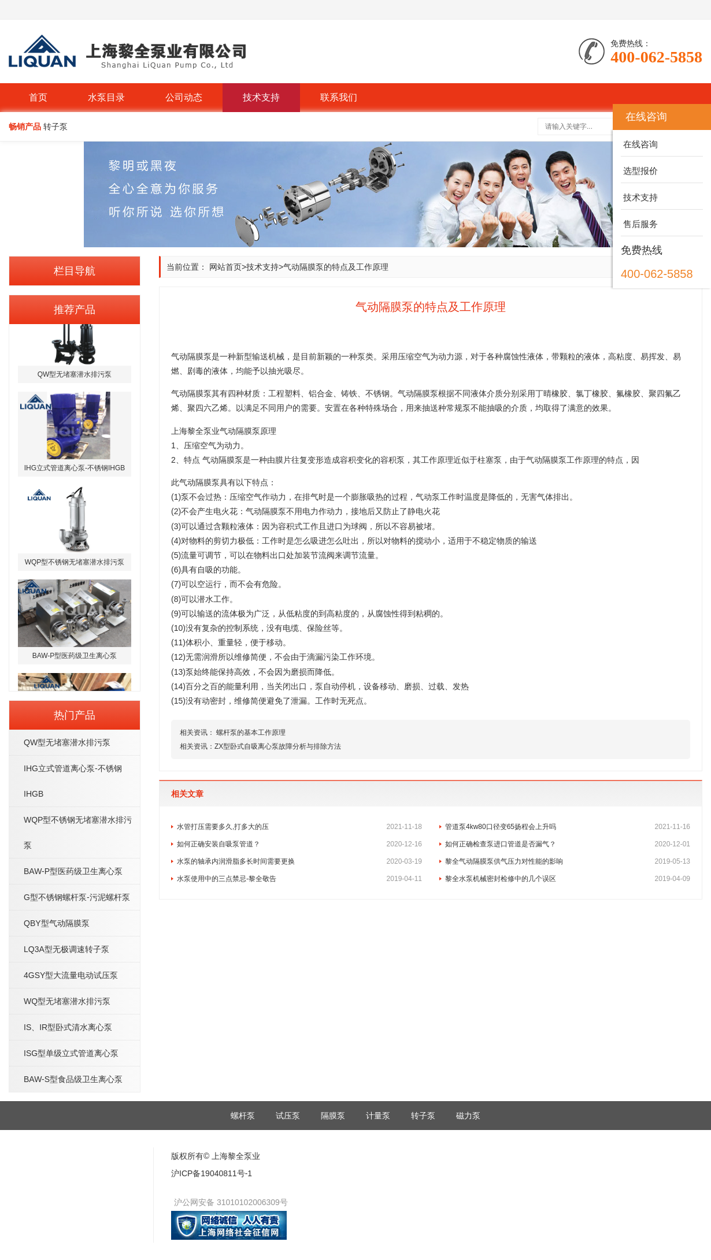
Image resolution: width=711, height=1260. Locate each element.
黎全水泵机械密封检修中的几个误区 (567, 878)
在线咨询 (639, 144)
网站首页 (225, 267)
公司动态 (183, 97)
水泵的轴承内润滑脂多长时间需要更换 (299, 861)
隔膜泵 (333, 1115)
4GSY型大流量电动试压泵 (71, 975)
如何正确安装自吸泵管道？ (299, 844)
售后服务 (639, 224)
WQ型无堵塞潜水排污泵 (67, 1001)
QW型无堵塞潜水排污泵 (67, 742)
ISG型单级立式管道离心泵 (71, 1053)
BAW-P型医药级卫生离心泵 (73, 871)
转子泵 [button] (55, 126)
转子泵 (423, 1115)
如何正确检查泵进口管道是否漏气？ (567, 844)
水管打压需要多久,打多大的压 (299, 826)
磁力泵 (468, 1115)
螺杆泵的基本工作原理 (250, 733)
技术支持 (261, 97)
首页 (38, 97)
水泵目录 (106, 97)
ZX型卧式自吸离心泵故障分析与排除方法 (277, 746)
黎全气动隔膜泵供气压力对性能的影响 (567, 861)
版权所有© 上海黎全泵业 (215, 1156)
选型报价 (639, 171)
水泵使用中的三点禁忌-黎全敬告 (299, 878)
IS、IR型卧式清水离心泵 (68, 1027)
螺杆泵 (243, 1115)
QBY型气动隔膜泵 (57, 923)
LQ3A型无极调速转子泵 (66, 949)
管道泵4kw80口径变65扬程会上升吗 (567, 826)
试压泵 (288, 1115)
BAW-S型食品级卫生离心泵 (73, 1079)
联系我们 (338, 97)
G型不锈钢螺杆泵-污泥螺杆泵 (77, 897)
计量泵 (378, 1115)
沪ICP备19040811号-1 (211, 1173)
